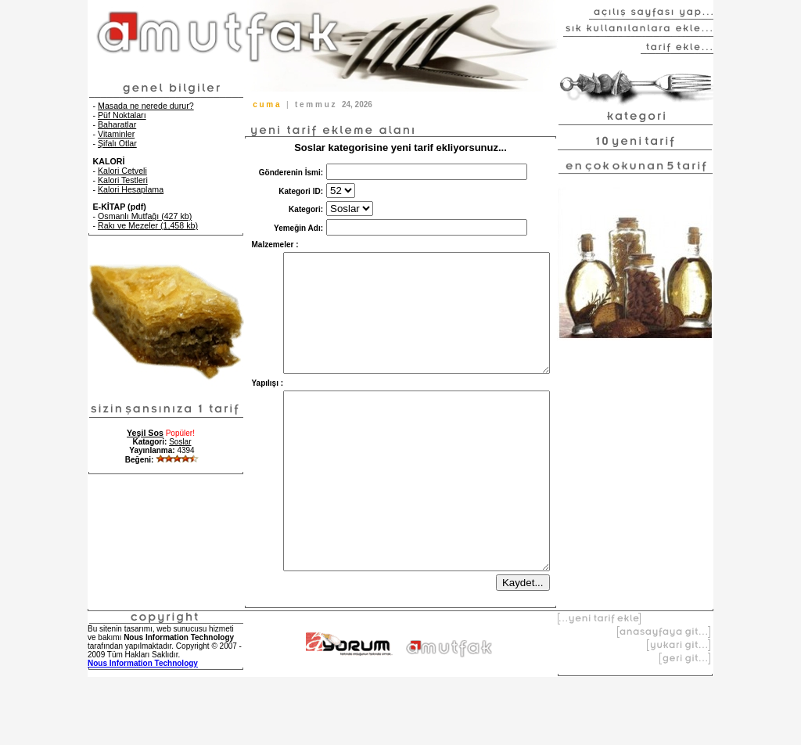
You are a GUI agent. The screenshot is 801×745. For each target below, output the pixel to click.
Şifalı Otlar (117, 143)
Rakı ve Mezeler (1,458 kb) (148, 225)
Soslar (180, 441)
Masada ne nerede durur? (146, 105)
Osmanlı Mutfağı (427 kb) (145, 216)
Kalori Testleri (123, 180)
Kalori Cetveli (122, 170)
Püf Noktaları (122, 115)
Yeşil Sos (145, 432)
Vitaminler (116, 134)
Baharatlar (117, 124)
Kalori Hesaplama (130, 189)
